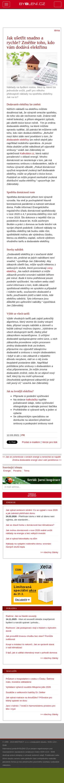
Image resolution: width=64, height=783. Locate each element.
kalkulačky (32, 399)
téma (57, 30)
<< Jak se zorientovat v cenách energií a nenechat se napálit (31, 457)
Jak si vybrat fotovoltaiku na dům (21, 538)
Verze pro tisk (49, 442)
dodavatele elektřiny (18, 139)
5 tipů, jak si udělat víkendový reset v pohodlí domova (31, 652)
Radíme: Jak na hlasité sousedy (21, 616)
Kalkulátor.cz (27, 153)
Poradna (17, 470)
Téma (26, 470)
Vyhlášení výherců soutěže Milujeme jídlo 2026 (28, 687)
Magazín (11, 671)
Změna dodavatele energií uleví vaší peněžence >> (37, 460)
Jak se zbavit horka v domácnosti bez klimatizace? (30, 525)
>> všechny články (49, 552)
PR (23, 435)
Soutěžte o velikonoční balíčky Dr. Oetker (25, 692)
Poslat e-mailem (31, 442)
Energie (7, 470)
